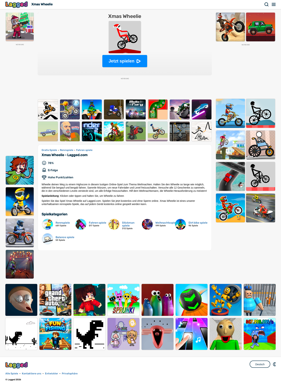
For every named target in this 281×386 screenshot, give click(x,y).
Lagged (17, 4)
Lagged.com (17, 365)
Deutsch (260, 364)
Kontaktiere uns (31, 373)
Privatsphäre (70, 373)
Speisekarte (273, 4)
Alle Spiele (11, 373)
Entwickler (51, 373)
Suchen (266, 4)
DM (274, 364)
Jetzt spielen (121, 61)
